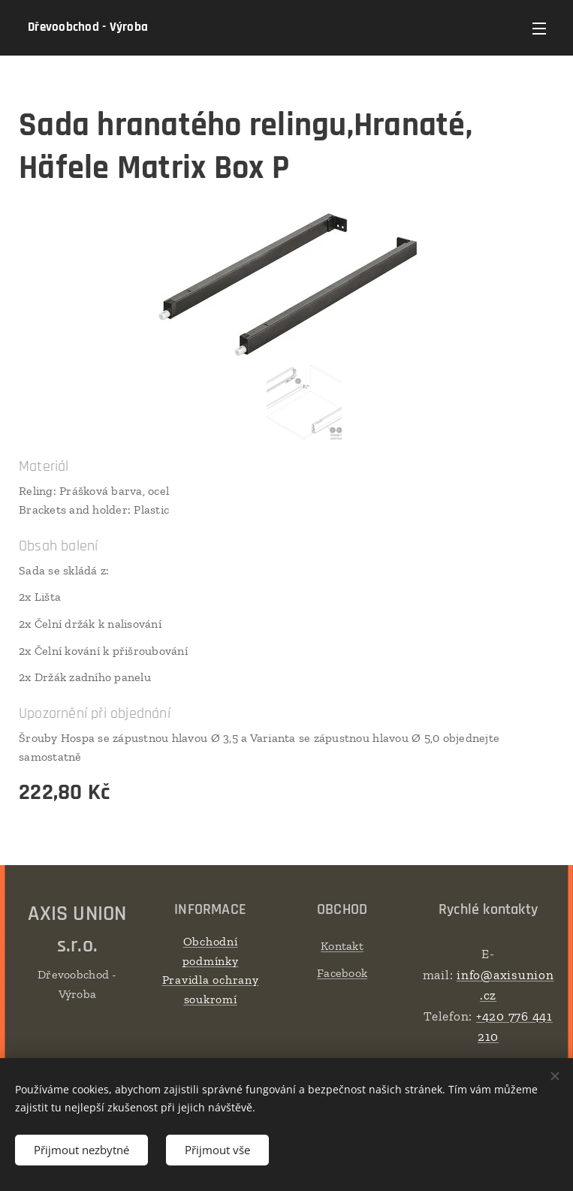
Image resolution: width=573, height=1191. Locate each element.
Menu (539, 28)
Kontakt (342, 946)
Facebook (342, 973)
